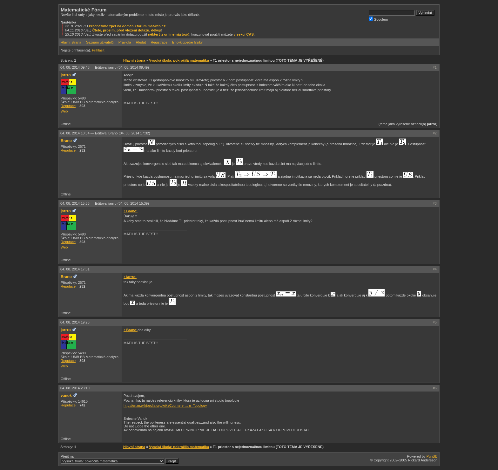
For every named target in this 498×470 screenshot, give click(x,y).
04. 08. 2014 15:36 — (104, 203)
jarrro (66, 75)
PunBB (432, 456)
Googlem (378, 19)
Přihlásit (98, 50)
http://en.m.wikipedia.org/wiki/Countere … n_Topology (165, 405)
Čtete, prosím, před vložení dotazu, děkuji (126, 30)
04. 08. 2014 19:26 (75, 322)
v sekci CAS (244, 34)
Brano (66, 141)
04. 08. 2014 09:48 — (104, 67)
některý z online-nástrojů (168, 34)
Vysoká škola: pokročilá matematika (179, 60)
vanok (66, 395)
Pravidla (124, 42)
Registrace (159, 42)
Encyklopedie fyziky (187, 42)
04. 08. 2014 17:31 (75, 269)
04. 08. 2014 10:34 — (105, 133)
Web (64, 111)
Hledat (141, 42)
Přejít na (119, 459)
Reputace (68, 106)
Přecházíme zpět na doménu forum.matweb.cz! (128, 26)
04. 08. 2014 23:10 (75, 388)
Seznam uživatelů (100, 42)
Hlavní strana (71, 42)
